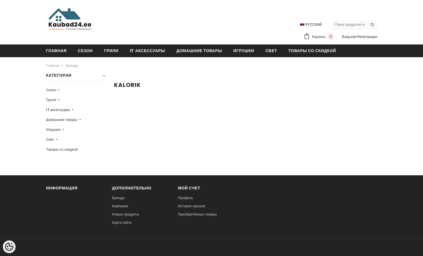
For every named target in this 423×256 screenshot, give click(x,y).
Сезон (51, 90)
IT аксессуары (58, 109)
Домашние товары (62, 119)
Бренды (72, 65)
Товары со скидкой (62, 149)
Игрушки (53, 129)
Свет (50, 139)
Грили (51, 100)
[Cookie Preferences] (9, 246)
